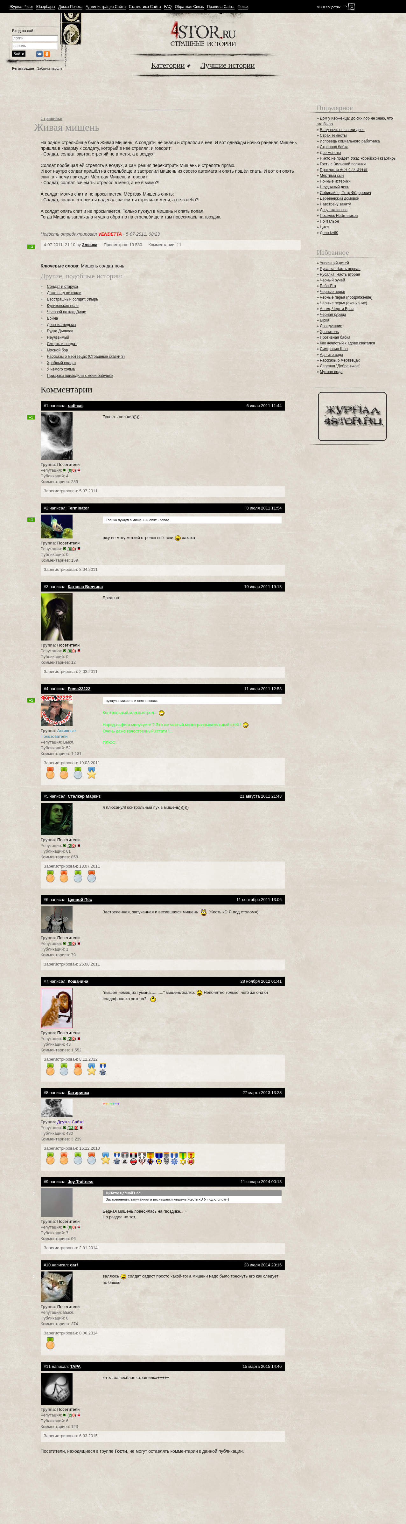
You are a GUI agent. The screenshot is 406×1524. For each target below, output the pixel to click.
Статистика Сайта (145, 7)
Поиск (243, 7)
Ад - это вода (331, 354)
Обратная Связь (189, 7)
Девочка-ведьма (61, 324)
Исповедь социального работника (350, 141)
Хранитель (329, 331)
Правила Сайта (220, 7)
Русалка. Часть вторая (340, 274)
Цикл (324, 227)
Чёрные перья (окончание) (343, 303)
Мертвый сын (332, 175)
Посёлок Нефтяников (339, 215)
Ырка (324, 320)
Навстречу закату (335, 204)
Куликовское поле (63, 305)
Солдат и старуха (62, 286)
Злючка (89, 244)
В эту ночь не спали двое (342, 130)
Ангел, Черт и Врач (337, 309)
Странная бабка (334, 147)
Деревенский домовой (339, 198)
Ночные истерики (335, 181)
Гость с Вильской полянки (343, 164)
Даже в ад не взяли (64, 293)
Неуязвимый (58, 337)
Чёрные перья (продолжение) (346, 297)
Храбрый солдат (61, 363)
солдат (106, 265)
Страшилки (51, 118)
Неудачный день (334, 187)
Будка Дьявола (60, 331)
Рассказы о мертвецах (340, 360)
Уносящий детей (334, 263)
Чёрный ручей (332, 280)
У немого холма (61, 369)
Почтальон (329, 221)
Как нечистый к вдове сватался (347, 343)
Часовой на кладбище (66, 312)
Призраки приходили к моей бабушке (80, 375)
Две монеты (330, 152)
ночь (119, 265)
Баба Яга (328, 286)
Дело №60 (329, 233)
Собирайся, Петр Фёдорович (345, 192)
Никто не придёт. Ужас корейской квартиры (358, 158)
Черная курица (333, 314)
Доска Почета (70, 7)
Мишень (89, 265)
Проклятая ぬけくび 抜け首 (344, 170)
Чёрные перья (332, 291)
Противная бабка (335, 337)
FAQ (168, 7)
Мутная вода (331, 372)
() (71, 470)
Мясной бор (57, 350)
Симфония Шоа (334, 349)
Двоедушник (331, 326)
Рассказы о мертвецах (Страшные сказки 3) (86, 356)
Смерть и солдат (62, 344)
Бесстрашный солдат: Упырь (72, 299)
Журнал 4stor (21, 7)
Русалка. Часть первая (340, 269)
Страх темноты (333, 135)
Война (52, 318)
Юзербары (45, 7)
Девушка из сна (333, 210)
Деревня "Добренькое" (340, 366)
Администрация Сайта (106, 7)
